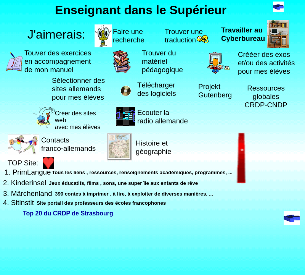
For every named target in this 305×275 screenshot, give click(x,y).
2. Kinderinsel (24, 183)
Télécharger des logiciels (156, 89)
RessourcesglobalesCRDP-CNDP (266, 96)
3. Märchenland (27, 193)
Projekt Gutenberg (215, 90)
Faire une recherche (128, 36)
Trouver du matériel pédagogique (162, 61)
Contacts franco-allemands (68, 144)
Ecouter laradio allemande (162, 116)
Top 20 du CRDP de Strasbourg (68, 213)
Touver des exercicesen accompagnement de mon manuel (57, 61)
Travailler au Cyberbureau (243, 34)
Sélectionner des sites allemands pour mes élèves (78, 88)
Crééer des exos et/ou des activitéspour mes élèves (266, 62)
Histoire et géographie (153, 147)
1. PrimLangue (28, 172)
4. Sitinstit (18, 203)
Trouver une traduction (184, 36)
